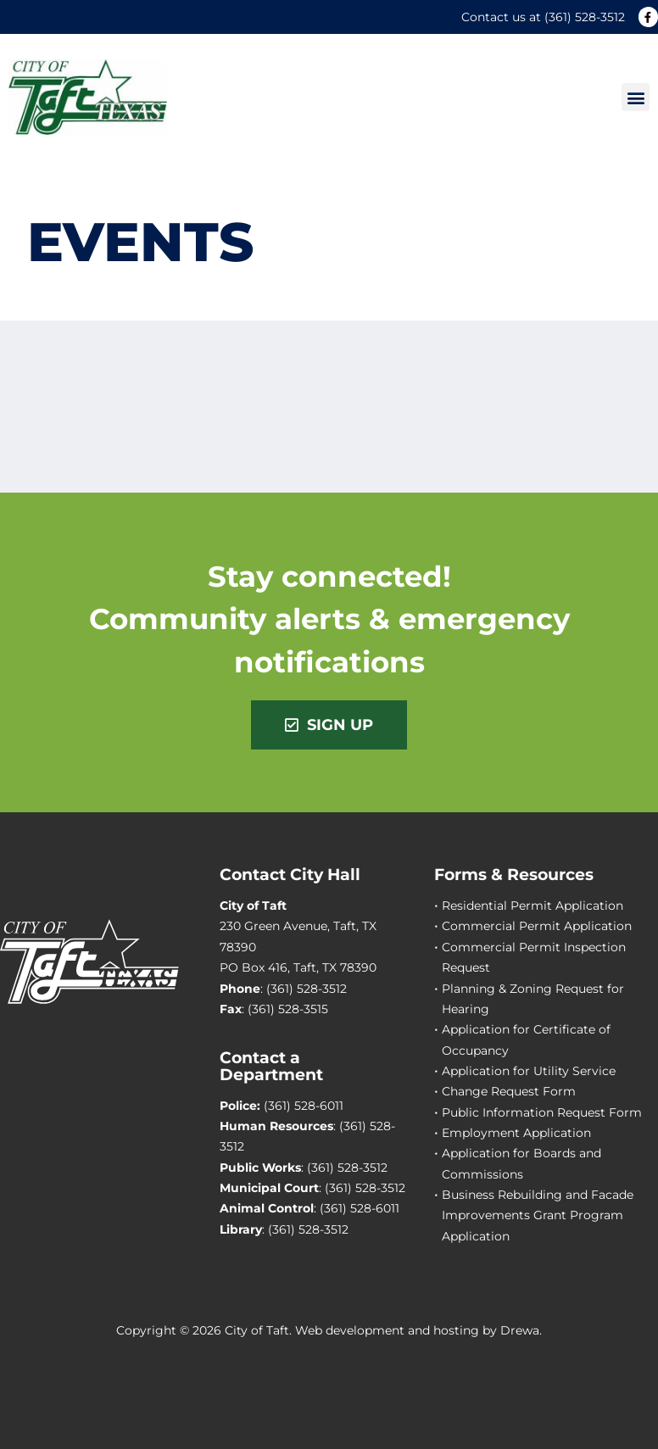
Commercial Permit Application (537, 925)
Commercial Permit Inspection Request (534, 957)
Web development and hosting (387, 1330)
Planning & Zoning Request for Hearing (533, 999)
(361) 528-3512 (584, 17)
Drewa (519, 1330)
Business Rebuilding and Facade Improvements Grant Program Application (537, 1215)
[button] (636, 97)
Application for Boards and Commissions (521, 1163)
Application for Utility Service (529, 1070)
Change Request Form (509, 1091)
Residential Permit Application (532, 905)
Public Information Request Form (542, 1112)
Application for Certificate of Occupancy (526, 1039)
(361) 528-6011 (303, 1105)
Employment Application (516, 1132)
